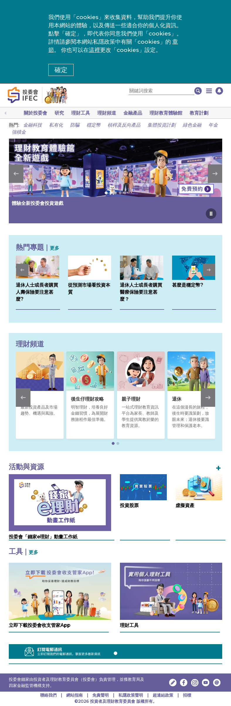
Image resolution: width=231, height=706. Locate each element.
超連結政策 (163, 695)
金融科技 (32, 125)
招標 (187, 695)
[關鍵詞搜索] (161, 91)
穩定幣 (93, 125)
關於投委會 (35, 113)
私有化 (56, 125)
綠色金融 (192, 125)
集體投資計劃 (161, 125)
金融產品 (132, 113)
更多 (33, 552)
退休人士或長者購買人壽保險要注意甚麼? (37, 292)
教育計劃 (199, 113)
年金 (213, 125)
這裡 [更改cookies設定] (94, 50)
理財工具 (80, 113)
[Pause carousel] (211, 213)
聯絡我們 (48, 695)
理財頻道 (106, 113)
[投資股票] (143, 487)
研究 (59, 113)
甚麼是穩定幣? (187, 285)
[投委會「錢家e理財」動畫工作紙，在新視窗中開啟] (60, 502)
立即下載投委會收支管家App (39, 625)
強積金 (19, 132)
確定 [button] (61, 70)
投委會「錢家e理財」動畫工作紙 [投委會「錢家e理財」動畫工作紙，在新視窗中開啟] (43, 537)
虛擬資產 (185, 505)
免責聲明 (101, 695)
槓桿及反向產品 (124, 125)
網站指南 (74, 695)
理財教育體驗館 (166, 113)
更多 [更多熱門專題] (54, 248)
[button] (209, 91)
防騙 (74, 125)
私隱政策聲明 (131, 695)
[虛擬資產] (199, 487)
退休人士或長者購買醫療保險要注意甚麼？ (141, 292)
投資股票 (129, 505)
